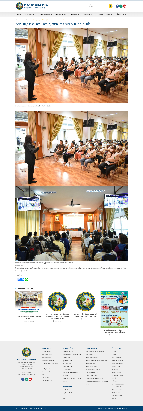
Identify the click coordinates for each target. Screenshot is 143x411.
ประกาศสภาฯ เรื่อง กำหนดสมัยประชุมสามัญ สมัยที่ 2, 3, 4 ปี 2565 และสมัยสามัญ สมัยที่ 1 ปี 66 (57, 316)
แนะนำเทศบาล (30, 14)
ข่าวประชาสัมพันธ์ (45, 14)
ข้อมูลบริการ (89, 14)
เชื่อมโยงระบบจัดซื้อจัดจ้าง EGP (116, 14)
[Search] (110, 6)
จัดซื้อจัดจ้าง (76, 14)
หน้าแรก (19, 14)
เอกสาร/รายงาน (61, 14)
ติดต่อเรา (100, 14)
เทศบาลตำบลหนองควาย (36, 5)
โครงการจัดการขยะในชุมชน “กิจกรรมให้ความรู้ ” (29, 317)
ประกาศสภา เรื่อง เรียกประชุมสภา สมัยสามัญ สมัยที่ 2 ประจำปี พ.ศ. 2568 (86, 315)
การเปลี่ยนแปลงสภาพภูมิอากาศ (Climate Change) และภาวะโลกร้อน (114, 331)
